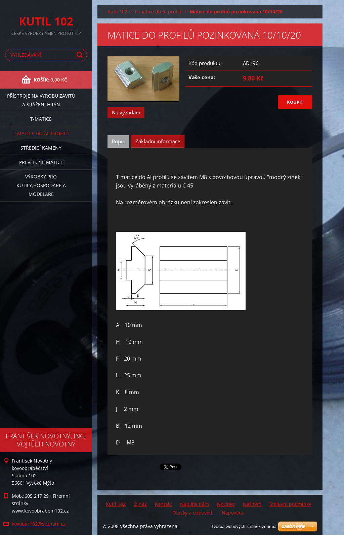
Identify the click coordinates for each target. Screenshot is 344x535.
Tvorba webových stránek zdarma (243, 526)
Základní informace (157, 141)
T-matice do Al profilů (41, 133)
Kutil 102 (117, 11)
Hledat (80, 55)
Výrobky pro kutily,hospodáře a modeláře (41, 185)
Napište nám (194, 504)
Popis (118, 141)
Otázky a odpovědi (193, 513)
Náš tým (252, 504)
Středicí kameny (40, 148)
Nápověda (233, 513)
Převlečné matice (41, 162)
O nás (140, 504)
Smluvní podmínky (290, 504)
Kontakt (163, 504)
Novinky (226, 504)
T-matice (41, 119)
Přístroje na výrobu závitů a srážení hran (41, 100)
